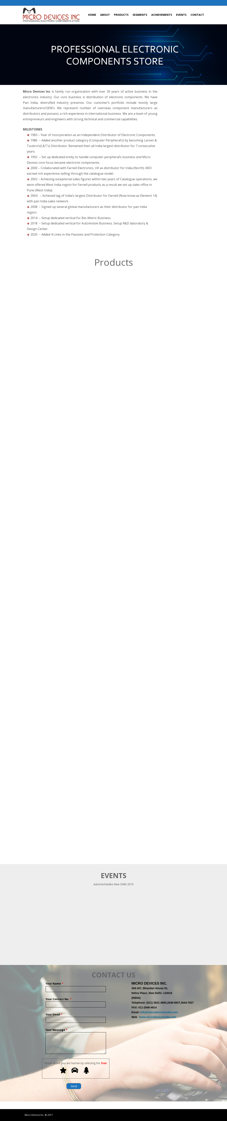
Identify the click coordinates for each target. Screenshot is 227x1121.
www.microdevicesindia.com (158, 1017)
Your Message (75, 1032)
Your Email (76, 1017)
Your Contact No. (76, 1001)
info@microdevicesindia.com (159, 1012)
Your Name (76, 986)
